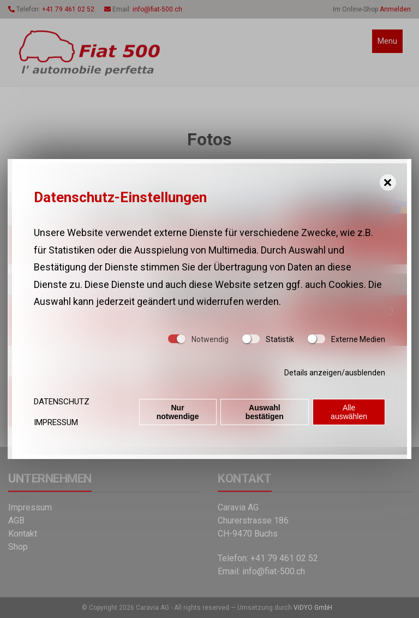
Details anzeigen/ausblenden (334, 372)
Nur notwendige (178, 412)
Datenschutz (61, 402)
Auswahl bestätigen (265, 412)
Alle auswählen (349, 412)
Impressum (56, 422)
